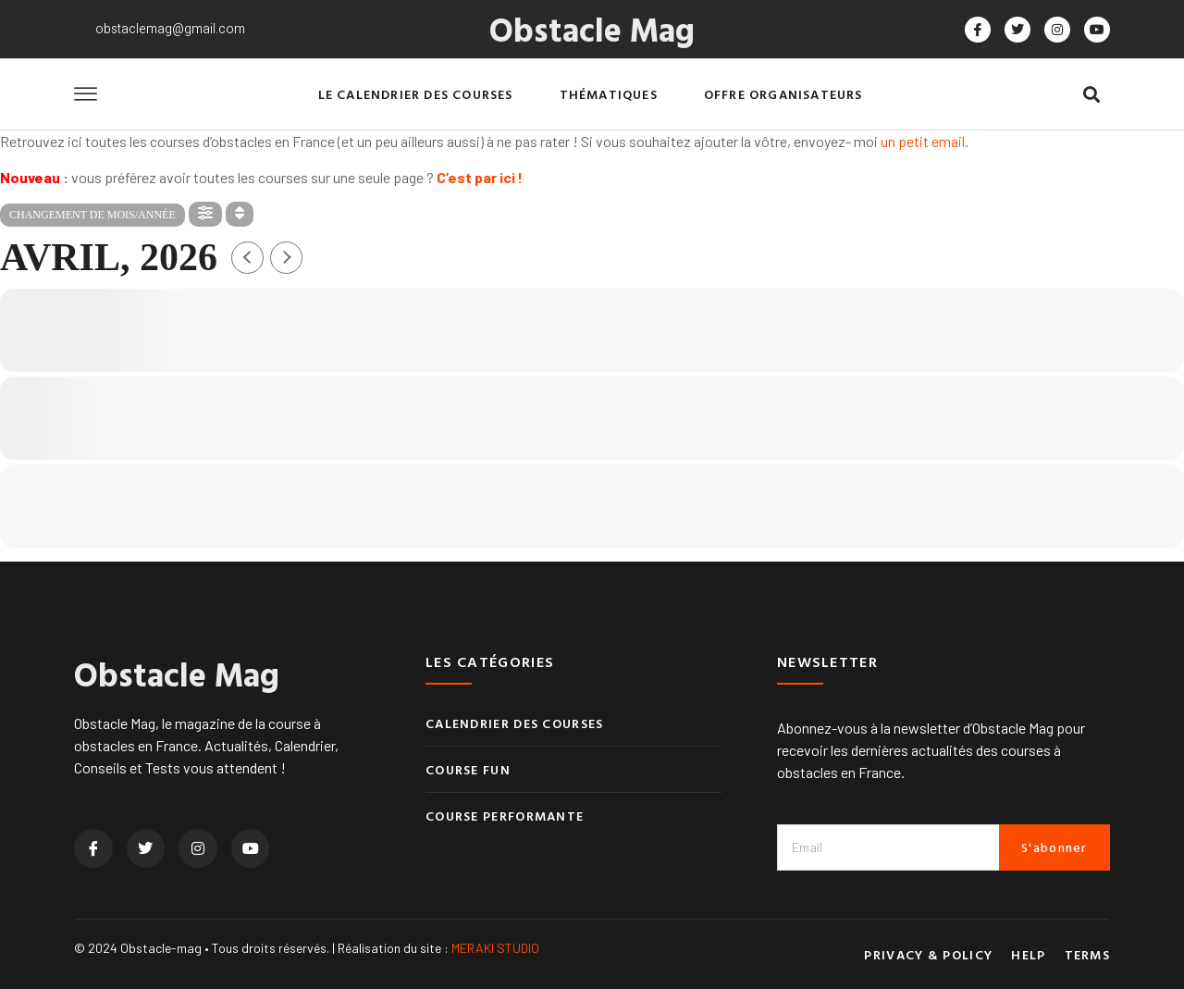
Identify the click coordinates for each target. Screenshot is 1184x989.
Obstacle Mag (592, 29)
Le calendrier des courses (415, 94)
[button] (1091, 95)
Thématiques (609, 94)
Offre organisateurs (783, 94)
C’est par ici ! (480, 177)
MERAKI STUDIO (495, 948)
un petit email (923, 141)
